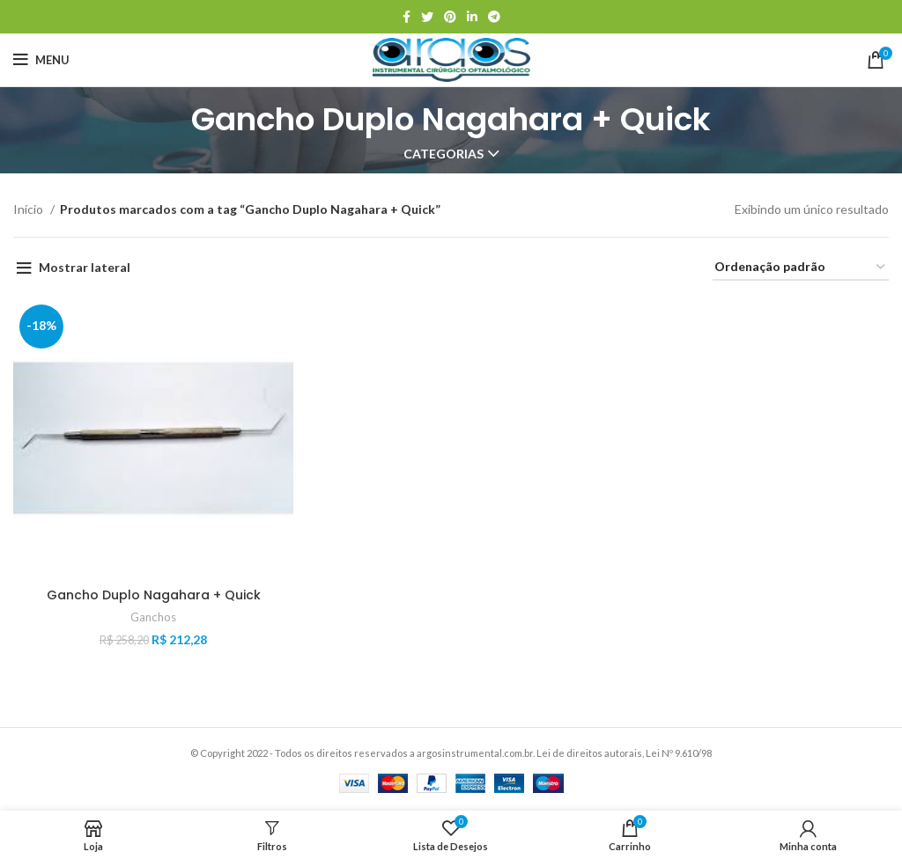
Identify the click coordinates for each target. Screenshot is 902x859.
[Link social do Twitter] (427, 16)
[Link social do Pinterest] (450, 16)
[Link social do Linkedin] (472, 16)
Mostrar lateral (84, 267)
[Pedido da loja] (801, 268)
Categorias (443, 154)
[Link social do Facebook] (406, 16)
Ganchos (153, 617)
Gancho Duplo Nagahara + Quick (154, 595)
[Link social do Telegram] (494, 16)
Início (29, 209)
